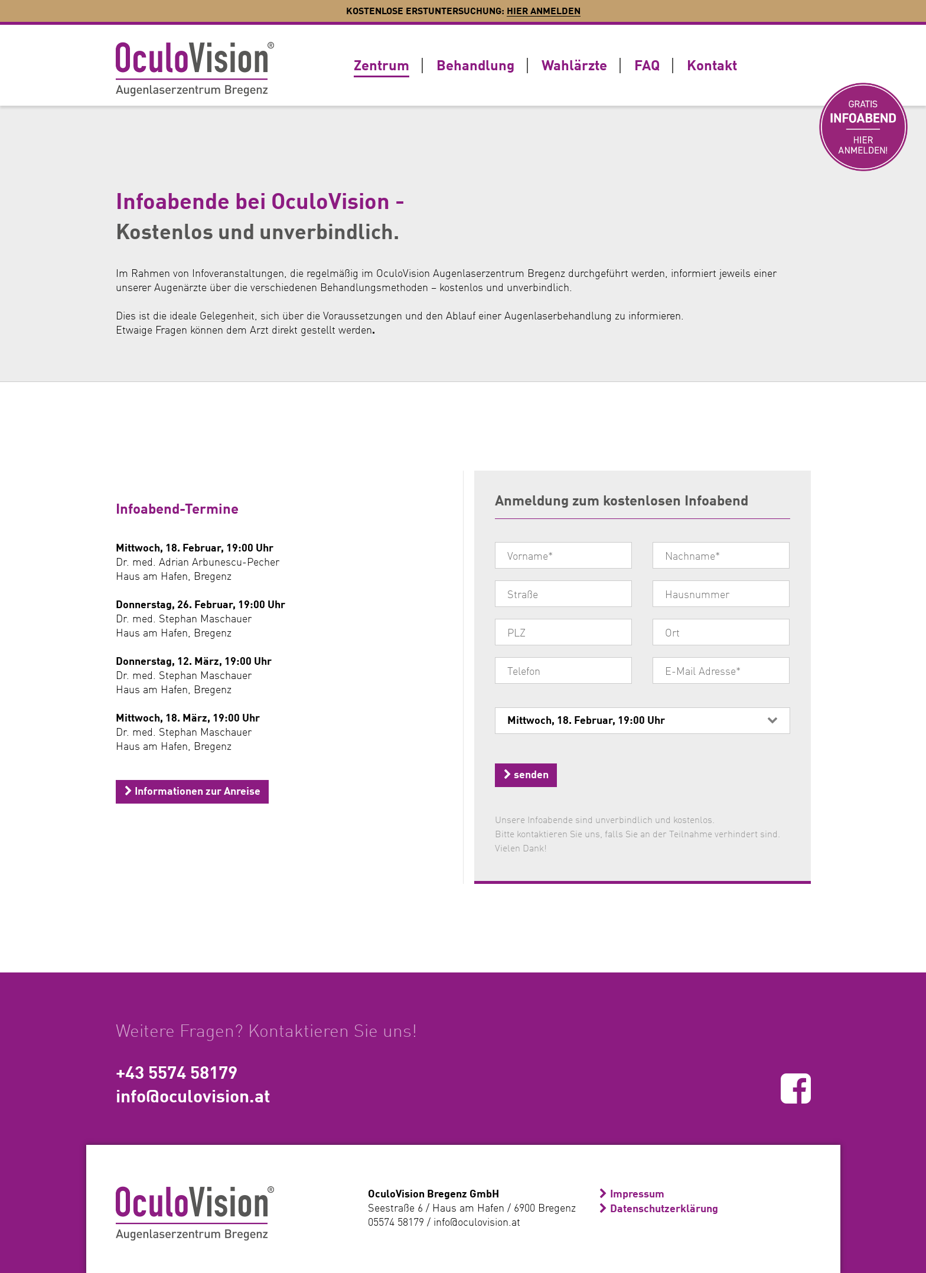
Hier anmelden (544, 10)
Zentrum (381, 64)
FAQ (647, 64)
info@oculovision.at (193, 1095)
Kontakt (712, 64)
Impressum (637, 1193)
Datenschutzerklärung (664, 1208)
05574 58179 (396, 1221)
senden (526, 774)
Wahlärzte (574, 64)
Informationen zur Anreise (192, 790)
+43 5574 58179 (176, 1071)
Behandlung (475, 64)
